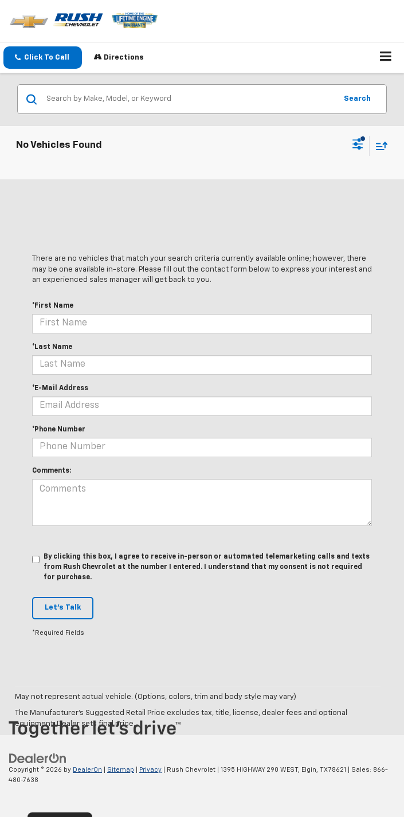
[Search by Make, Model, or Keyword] (189, 99)
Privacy (150, 770)
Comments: (51, 471)
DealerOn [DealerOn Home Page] (87, 770)
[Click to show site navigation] (386, 58)
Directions (119, 57)
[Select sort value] (379, 146)
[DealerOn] (38, 758)
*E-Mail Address (60, 388)
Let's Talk (63, 607)
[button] (42, 57)
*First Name (52, 306)
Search (357, 99)
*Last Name (52, 347)
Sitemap (120, 770)
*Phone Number (58, 429)
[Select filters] (358, 145)
